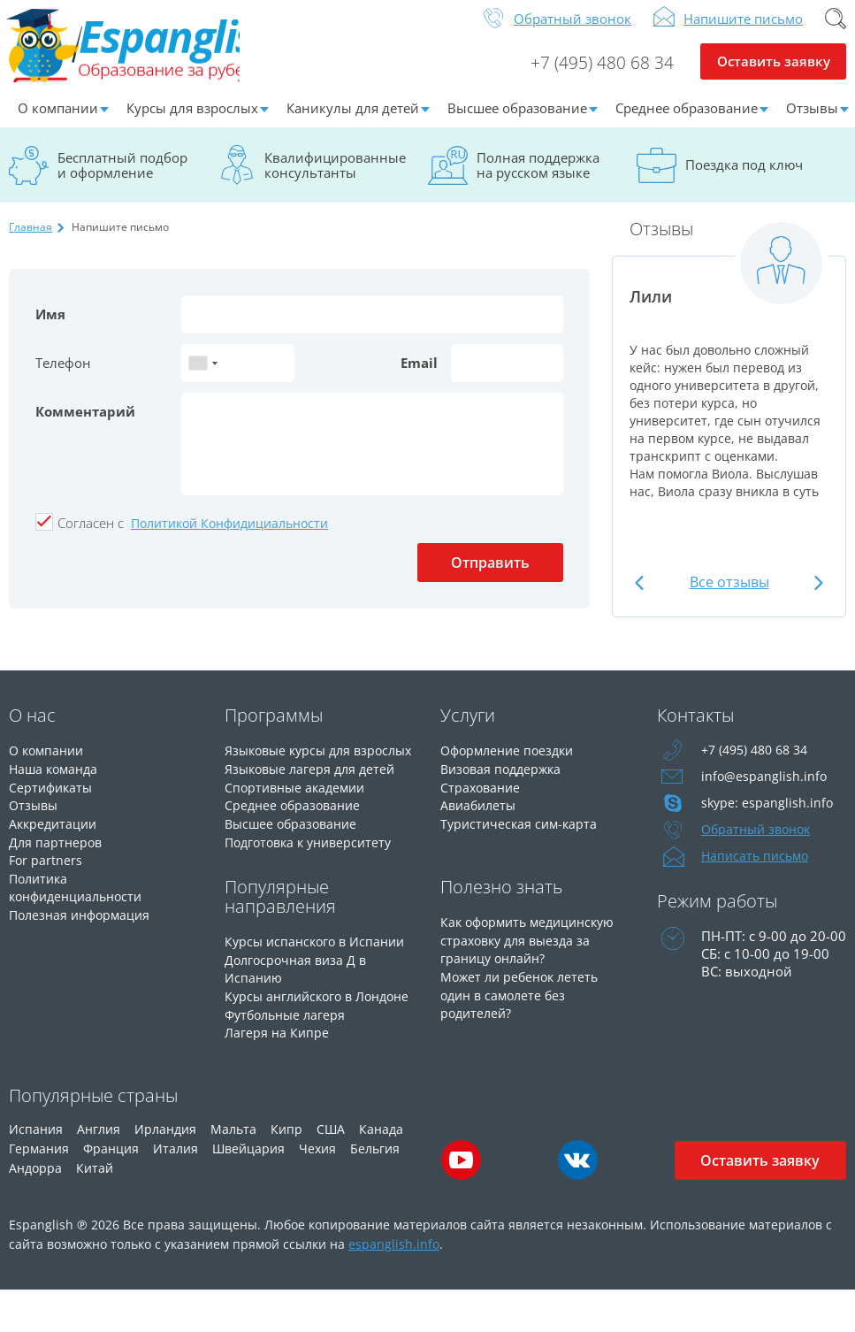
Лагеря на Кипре (278, 1074)
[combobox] (202, 376)
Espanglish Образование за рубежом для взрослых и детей (142, 52)
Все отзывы (729, 595)
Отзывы (35, 816)
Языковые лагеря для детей (314, 799)
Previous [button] (641, 596)
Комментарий (85, 424)
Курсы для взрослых (192, 121)
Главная (30, 240)
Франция (111, 1190)
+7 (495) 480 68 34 (602, 76)
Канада (381, 1170)
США (331, 1170)
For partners (46, 869)
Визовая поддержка (504, 781)
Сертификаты (52, 799)
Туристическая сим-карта (521, 834)
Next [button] (816, 596)
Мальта (233, 1170)
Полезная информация (83, 922)
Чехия (317, 1190)
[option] (729, 382)
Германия (39, 1190)
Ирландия (165, 1170)
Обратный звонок (572, 32)
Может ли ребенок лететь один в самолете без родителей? (523, 1019)
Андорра (35, 1209)
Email (419, 376)
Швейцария (248, 1190)
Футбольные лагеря (289, 1057)
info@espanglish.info (764, 790)
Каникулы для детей (352, 121)
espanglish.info (393, 1285)
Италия (175, 1190)
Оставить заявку (773, 76)
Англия (98, 1170)
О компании (58, 121)
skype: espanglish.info (768, 816)
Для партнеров (57, 852)
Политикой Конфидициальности (229, 536)
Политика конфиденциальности (81, 896)
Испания (36, 1170)
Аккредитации (55, 834)
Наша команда (56, 781)
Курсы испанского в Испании (319, 968)
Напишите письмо (743, 32)
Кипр (286, 1170)
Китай (94, 1209)
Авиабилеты (480, 816)
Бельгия (375, 1190)
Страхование (482, 799)
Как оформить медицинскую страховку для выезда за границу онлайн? (533, 966)
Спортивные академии (299, 816)
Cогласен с (90, 536)
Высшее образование (517, 121)
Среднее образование (686, 121)
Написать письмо (757, 869)
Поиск (835, 31)
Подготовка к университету (314, 869)
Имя (50, 327)
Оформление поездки (511, 763)
